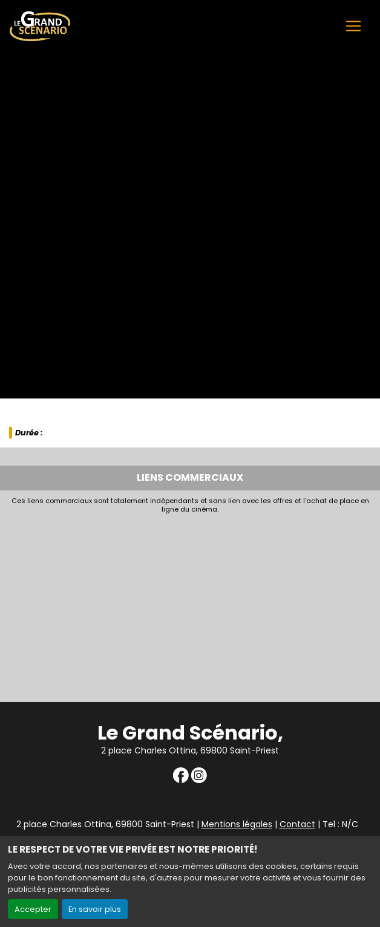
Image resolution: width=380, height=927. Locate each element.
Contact (297, 824)
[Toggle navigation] (353, 26)
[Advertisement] (190, 604)
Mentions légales (236, 824)
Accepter (33, 909)
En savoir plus (94, 909)
